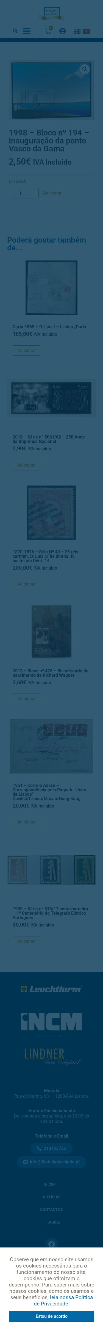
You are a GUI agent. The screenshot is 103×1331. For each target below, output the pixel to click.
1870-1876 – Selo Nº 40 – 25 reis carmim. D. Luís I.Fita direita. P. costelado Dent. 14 (45, 567)
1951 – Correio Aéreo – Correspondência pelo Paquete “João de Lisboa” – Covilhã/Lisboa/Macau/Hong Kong (49, 803)
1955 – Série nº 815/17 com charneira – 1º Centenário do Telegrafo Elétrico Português (50, 924)
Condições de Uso (51, 1297)
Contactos (51, 1220)
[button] (15, 31)
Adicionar (52, 204)
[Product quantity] (22, 204)
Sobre (54, 1233)
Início (49, 1195)
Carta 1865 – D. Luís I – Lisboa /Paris (49, 337)
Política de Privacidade (51, 1283)
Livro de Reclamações (51, 1312)
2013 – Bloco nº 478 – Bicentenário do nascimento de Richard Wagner (50, 684)
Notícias (51, 1208)
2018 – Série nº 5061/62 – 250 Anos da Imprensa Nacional (49, 450)
